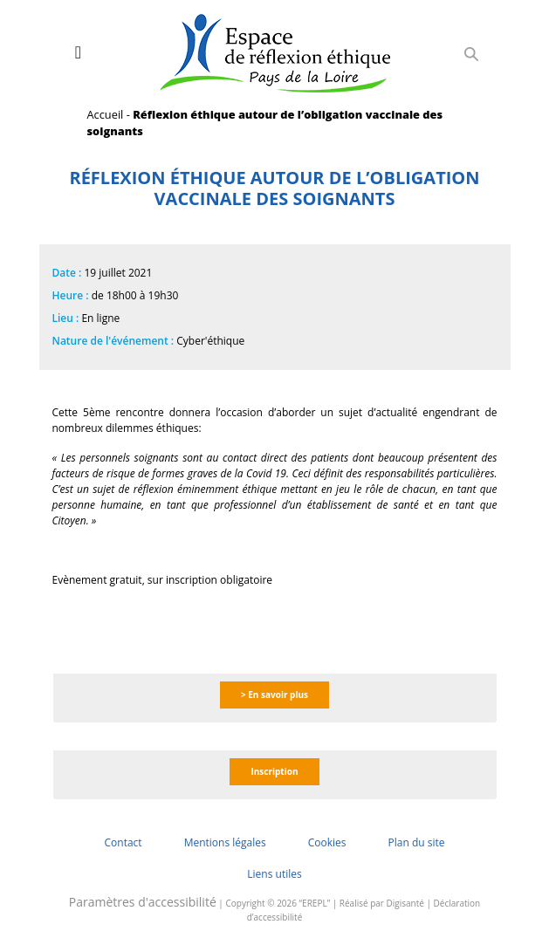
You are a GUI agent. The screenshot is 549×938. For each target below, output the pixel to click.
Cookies (327, 842)
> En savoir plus (274, 694)
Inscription (274, 771)
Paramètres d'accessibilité (142, 901)
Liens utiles (274, 873)
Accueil (105, 114)
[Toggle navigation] (78, 52)
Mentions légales (225, 842)
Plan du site (416, 842)
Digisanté (405, 903)
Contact (123, 842)
